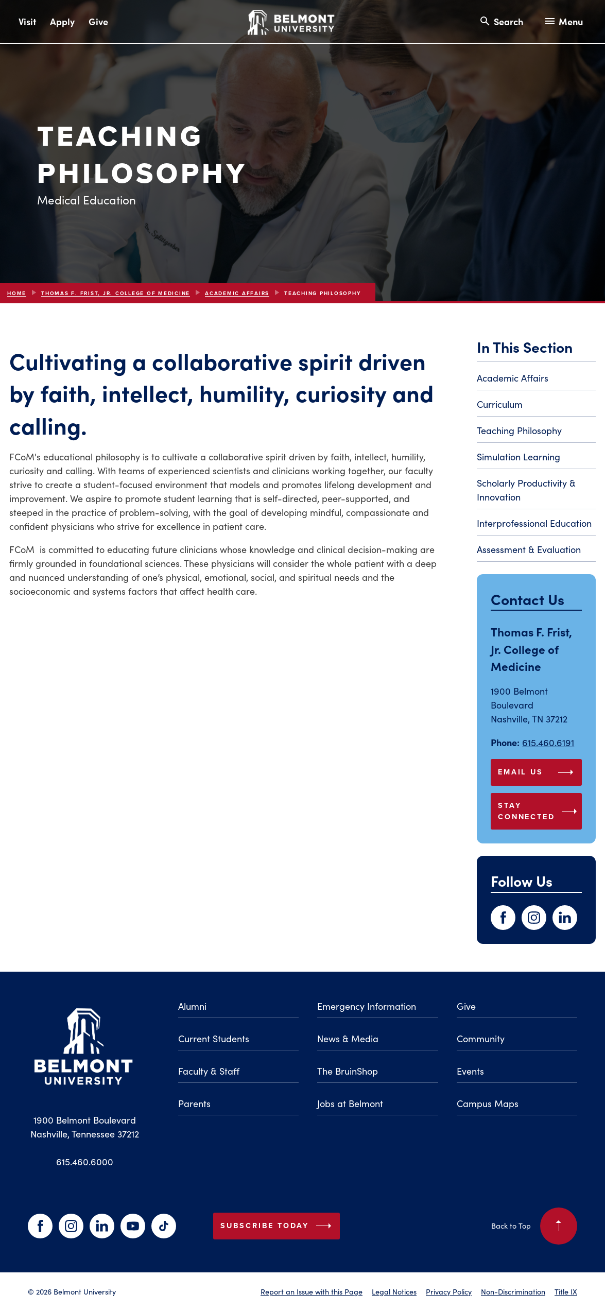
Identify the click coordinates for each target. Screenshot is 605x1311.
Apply (62, 21)
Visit (27, 21)
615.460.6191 (548, 742)
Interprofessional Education (534, 523)
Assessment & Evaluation (529, 549)
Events (470, 1071)
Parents (194, 1103)
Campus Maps (487, 1103)
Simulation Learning (518, 457)
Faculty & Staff (208, 1071)
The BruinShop (347, 1071)
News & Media (347, 1038)
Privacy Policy (449, 1291)
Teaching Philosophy (519, 430)
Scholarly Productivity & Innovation (526, 490)
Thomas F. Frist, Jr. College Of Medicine (115, 293)
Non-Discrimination (513, 1291)
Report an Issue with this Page (311, 1291)
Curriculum (500, 404)
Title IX (566, 1291)
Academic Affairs (237, 293)
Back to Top (534, 1226)
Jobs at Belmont (350, 1103)
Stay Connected (539, 811)
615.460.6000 (84, 1161)
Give (98, 21)
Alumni (192, 1006)
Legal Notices (394, 1291)
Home (16, 293)
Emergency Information (366, 1006)
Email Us (538, 772)
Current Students (213, 1038)
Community (481, 1038)
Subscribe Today (278, 1226)
